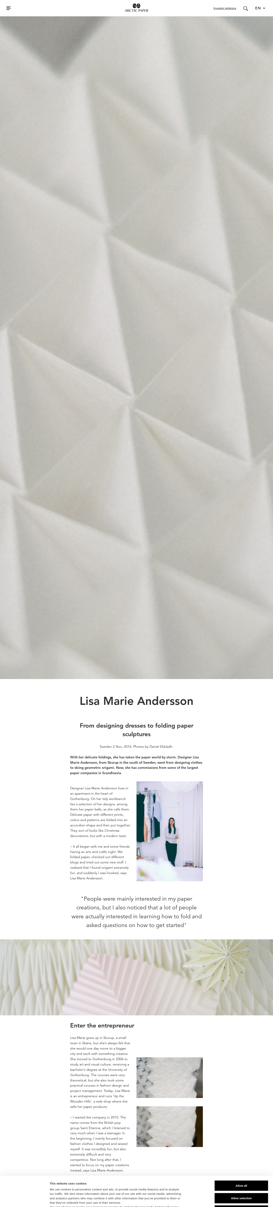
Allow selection (241, 1169)
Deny (241, 1182)
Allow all (241, 1157)
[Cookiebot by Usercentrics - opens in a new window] (24, 1199)
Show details (199, 1199)
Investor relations (224, 8)
